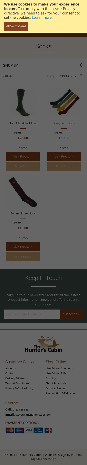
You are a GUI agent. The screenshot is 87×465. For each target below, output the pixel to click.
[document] (43, 16)
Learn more (42, 17)
